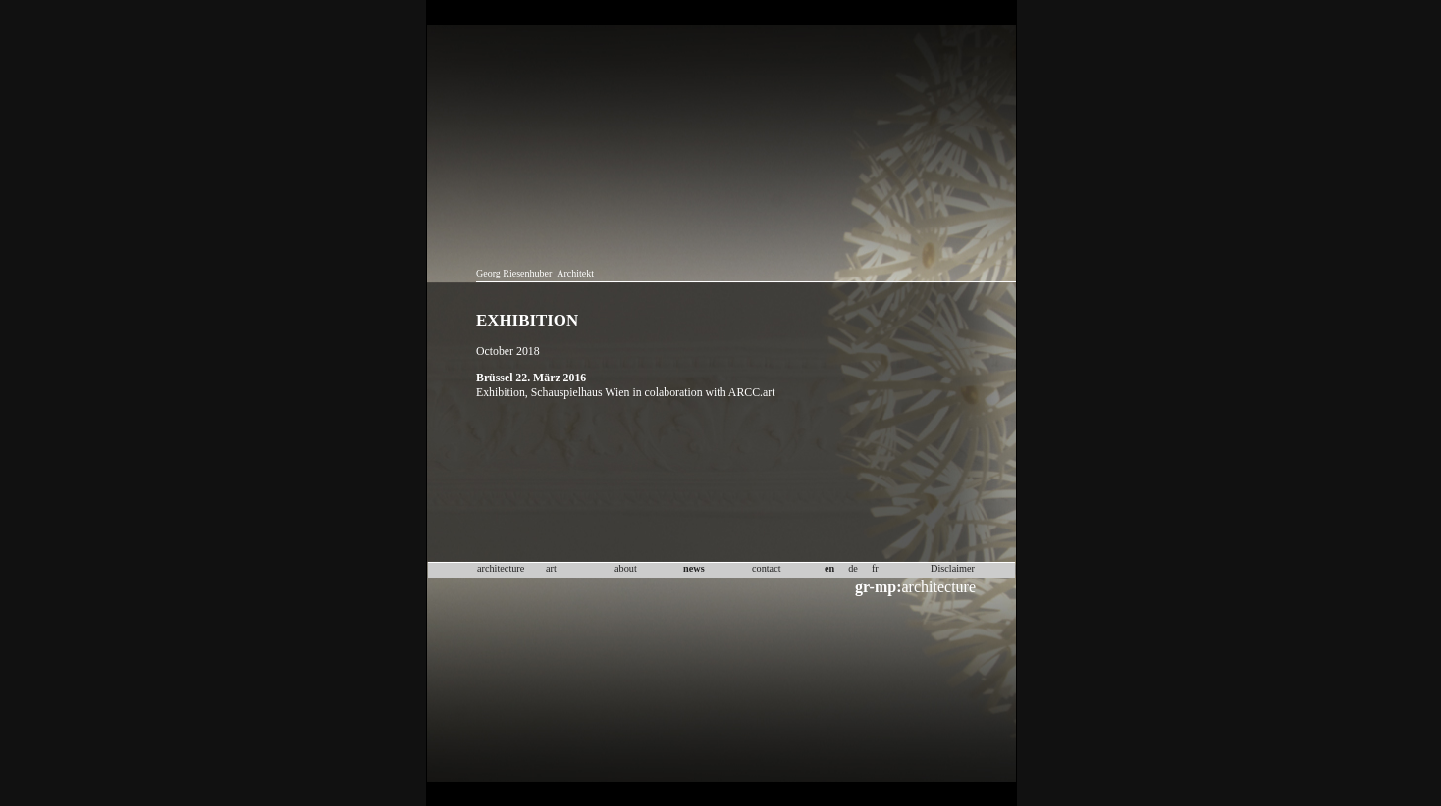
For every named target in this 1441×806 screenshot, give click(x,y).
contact (766, 568)
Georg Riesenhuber (514, 273)
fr (875, 568)
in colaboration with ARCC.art (703, 392)
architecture (915, 587)
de (853, 568)
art (551, 568)
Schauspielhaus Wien (580, 392)
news (694, 568)
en (829, 568)
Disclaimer (953, 568)
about (625, 568)
